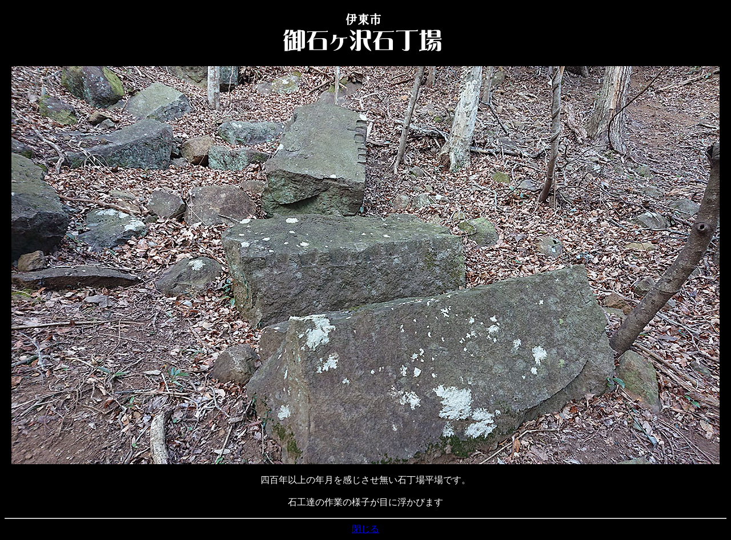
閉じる (365, 529)
